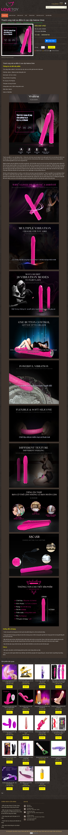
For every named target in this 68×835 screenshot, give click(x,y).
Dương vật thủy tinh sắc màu (42, 757)
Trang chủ (4, 15)
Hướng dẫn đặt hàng (36, 831)
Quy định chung (16, 831)
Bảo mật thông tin (58, 831)
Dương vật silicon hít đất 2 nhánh (9, 757)
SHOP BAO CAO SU (40, 15)
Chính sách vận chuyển (47, 831)
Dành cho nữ (20, 15)
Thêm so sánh (46, 50)
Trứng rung (31, 15)
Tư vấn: (37, 35)
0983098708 (45, 35)
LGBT (26, 15)
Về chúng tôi (9, 831)
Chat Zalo (51, 41)
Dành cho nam (12, 15)
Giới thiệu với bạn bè (55, 50)
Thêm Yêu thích (39, 50)
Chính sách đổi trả (25, 831)
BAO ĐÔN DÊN (48, 15)
